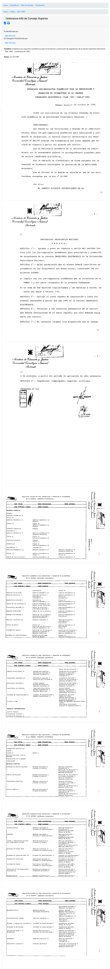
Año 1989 (21, 12)
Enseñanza (14, 5)
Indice (12, 12)
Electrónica (40, 5)
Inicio (5, 5)
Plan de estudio (27, 5)
